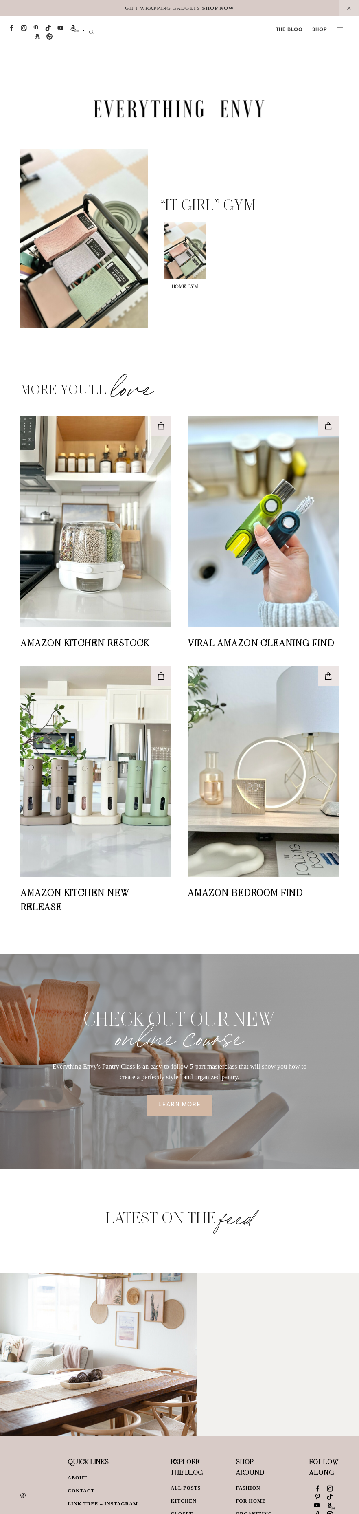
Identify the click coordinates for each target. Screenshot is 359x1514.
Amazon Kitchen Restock (84, 642)
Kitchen (184, 1501)
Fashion (248, 1488)
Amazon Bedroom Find (245, 892)
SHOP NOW (218, 8)
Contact (81, 1491)
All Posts (186, 1488)
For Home (251, 1501)
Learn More (179, 1105)
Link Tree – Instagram (103, 1504)
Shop (319, 29)
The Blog (289, 29)
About (77, 1478)
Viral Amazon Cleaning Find (261, 642)
